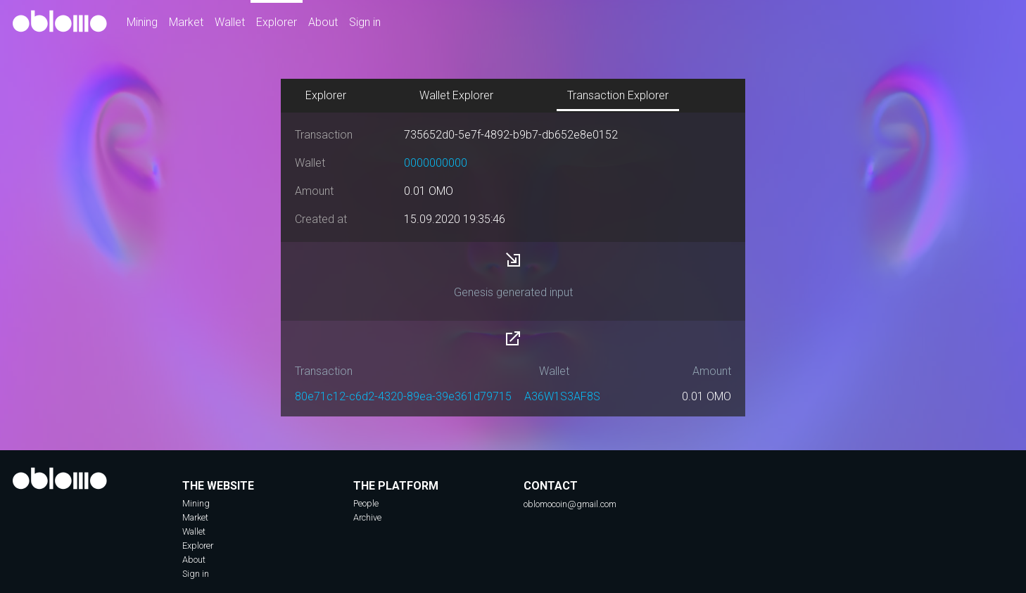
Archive (367, 517)
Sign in (365, 22)
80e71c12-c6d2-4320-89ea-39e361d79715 (403, 396)
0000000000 (435, 163)
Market (186, 22)
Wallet (230, 22)
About (323, 22)
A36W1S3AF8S (562, 396)
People (366, 503)
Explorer (276, 22)
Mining (142, 22)
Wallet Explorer (456, 95)
